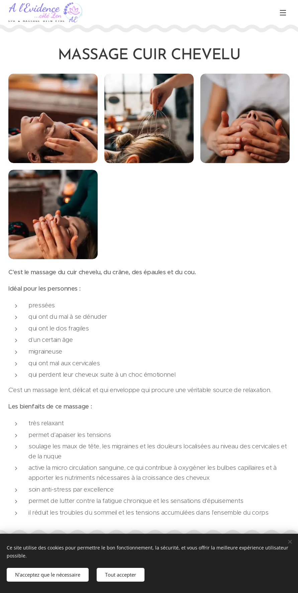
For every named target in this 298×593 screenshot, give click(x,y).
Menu (283, 12)
